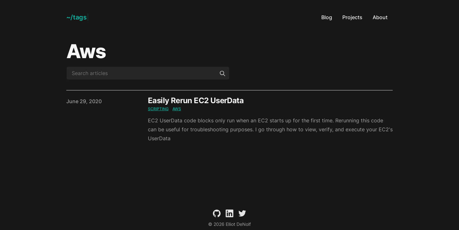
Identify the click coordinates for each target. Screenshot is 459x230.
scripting (158, 108)
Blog (326, 17)
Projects (352, 17)
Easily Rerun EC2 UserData (196, 100)
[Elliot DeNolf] (77, 17)
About (380, 17)
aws (176, 108)
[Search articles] (147, 73)
